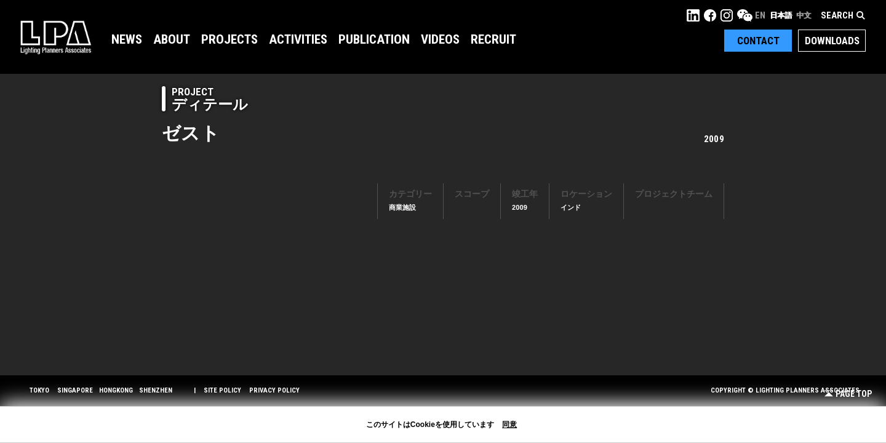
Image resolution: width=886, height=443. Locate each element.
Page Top (848, 394)
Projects (229, 39)
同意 (509, 424)
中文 (803, 15)
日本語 (781, 15)
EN (760, 15)
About (171, 39)
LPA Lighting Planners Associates (56, 36)
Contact (758, 40)
